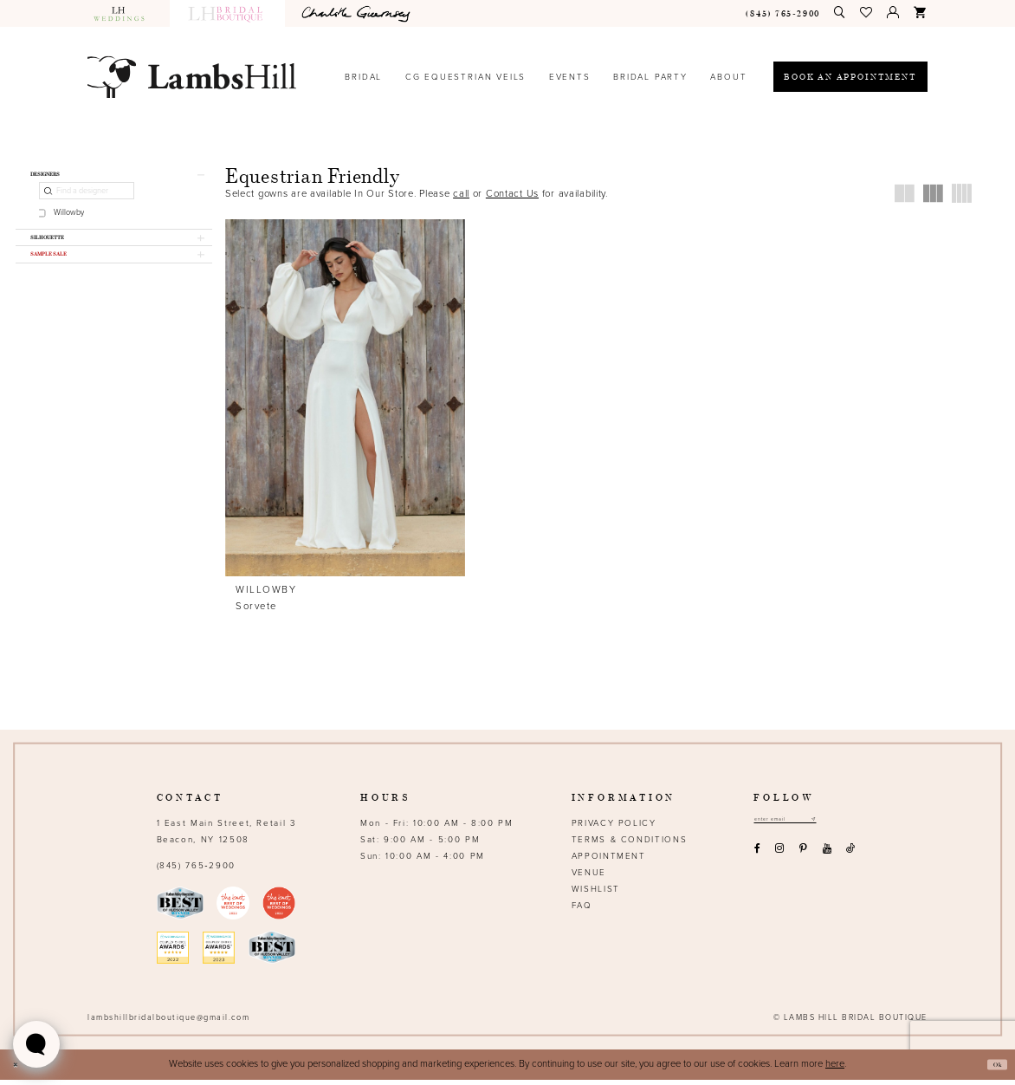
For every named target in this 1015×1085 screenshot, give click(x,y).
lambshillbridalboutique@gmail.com (168, 1023)
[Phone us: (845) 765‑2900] (783, 13)
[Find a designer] (86, 199)
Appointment (609, 861)
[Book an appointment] (850, 77)
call (461, 193)
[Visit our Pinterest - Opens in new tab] (803, 859)
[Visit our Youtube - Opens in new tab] (826, 859)
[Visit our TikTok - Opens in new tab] (851, 859)
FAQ (582, 911)
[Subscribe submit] (848, 827)
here (834, 1069)
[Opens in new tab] (358, 13)
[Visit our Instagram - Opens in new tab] (780, 859)
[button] (867, 13)
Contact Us (512, 193)
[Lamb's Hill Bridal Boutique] (191, 76)
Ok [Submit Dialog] (992, 1069)
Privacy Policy (614, 828)
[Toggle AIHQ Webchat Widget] (36, 1044)
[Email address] (802, 827)
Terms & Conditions (630, 845)
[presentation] (345, 397)
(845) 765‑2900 (196, 871)
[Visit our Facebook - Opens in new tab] (756, 859)
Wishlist (596, 894)
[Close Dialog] (20, 1070)
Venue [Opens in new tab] (589, 878)
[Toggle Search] (840, 13)
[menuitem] (125, 13)
